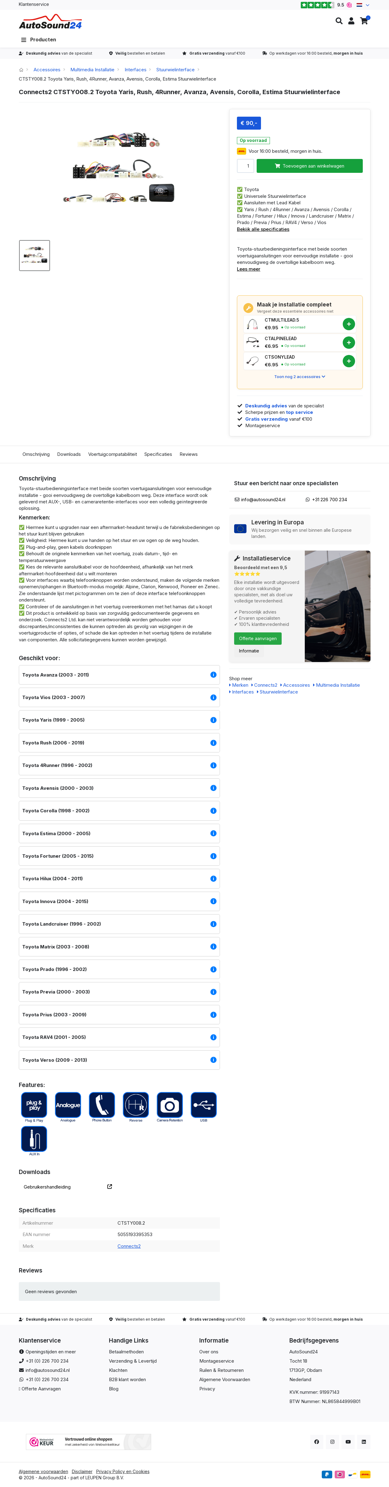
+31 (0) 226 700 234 (47, 1361)
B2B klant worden (127, 1379)
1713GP (296, 1370)
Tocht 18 (298, 1361)
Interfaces (136, 70)
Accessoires (47, 70)
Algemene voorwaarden (43, 1471)
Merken (238, 685)
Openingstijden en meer (51, 1352)
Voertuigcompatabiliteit (112, 454)
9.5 (326, 5)
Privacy (207, 1389)
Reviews (189, 454)
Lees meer (248, 269)
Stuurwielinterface (175, 70)
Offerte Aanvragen (41, 1389)
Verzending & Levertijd (133, 1361)
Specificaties (158, 454)
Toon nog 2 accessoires (299, 376)
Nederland (300, 1379)
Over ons (208, 1352)
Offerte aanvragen (258, 638)
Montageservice (216, 1361)
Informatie (249, 650)
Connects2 (129, 1246)
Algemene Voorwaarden (224, 1379)
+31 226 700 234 (329, 499)
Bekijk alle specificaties (263, 229)
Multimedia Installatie (92, 70)
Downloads (69, 454)
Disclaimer (82, 1471)
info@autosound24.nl (263, 499)
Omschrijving (36, 454)
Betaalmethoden (126, 1352)
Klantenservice (34, 4)
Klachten (118, 1370)
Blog (113, 1389)
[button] (339, 21)
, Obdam (313, 1370)
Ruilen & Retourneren (221, 1370)
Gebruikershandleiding (68, 1187)
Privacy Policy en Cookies (123, 1471)
